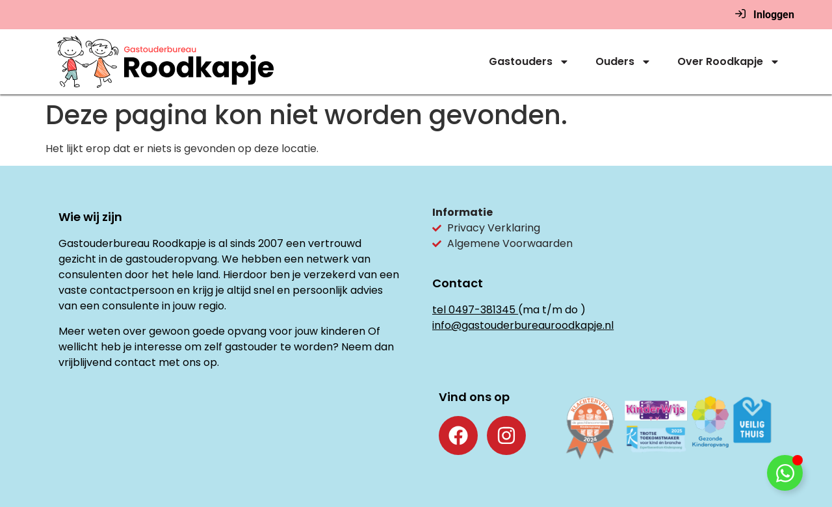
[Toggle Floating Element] (785, 473)
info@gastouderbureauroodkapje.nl (523, 325)
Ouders (623, 61)
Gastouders (529, 61)
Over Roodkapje (728, 61)
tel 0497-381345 (473, 309)
